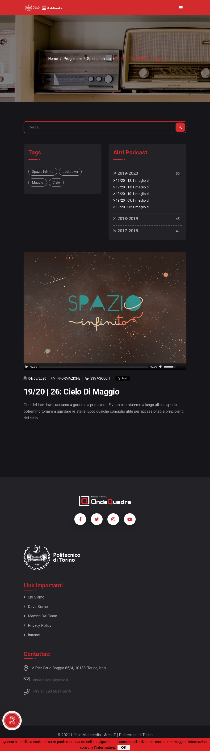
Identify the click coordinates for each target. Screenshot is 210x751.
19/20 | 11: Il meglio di (131, 187)
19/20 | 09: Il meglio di (131, 201)
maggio (37, 182)
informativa (105, 747)
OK (123, 747)
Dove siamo (36, 606)
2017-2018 (125, 230)
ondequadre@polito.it (46, 679)
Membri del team (40, 616)
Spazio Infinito (99, 58)
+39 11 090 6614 (47, 691)
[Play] (27, 367)
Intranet (32, 635)
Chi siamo (34, 597)
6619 (67, 691)
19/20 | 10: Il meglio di (131, 194)
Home (53, 58)
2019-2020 (125, 173)
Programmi (72, 58)
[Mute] (161, 367)
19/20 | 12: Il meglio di (131, 181)
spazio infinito (42, 172)
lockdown (70, 172)
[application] (105, 366)
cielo (56, 182)
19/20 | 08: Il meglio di (131, 207)
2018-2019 (125, 218)
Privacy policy (37, 625)
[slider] (94, 366)
